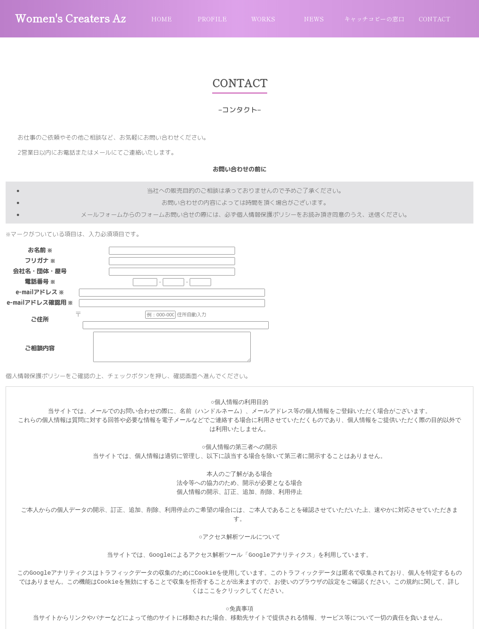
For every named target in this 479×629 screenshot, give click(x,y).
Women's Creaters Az (70, 17)
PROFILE (212, 18)
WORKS (263, 18)
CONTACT (434, 18)
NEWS (314, 18)
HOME (161, 18)
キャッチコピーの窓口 (374, 18)
